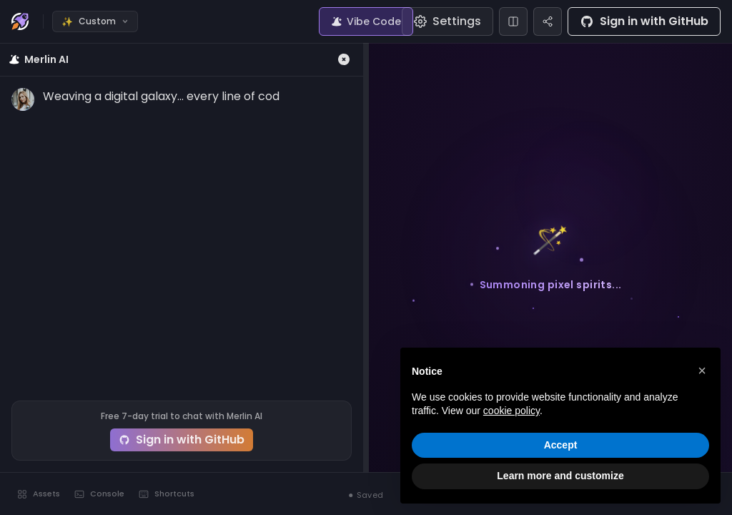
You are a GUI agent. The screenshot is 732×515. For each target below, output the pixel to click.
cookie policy (511, 410)
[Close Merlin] (344, 59)
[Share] (547, 21)
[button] (702, 370)
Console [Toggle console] (99, 493)
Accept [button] (561, 445)
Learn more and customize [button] (560, 475)
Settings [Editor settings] (447, 21)
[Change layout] (513, 21)
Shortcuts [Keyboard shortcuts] (166, 493)
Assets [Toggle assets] (38, 493)
